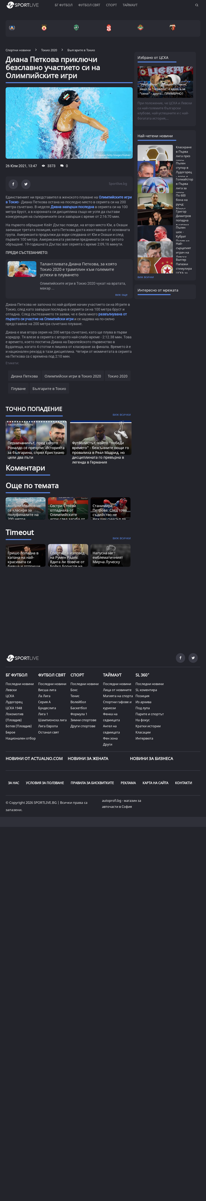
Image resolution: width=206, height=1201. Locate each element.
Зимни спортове (83, 720)
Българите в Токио (49, 388)
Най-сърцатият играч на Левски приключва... (185, 252)
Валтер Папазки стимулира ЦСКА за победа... (184, 268)
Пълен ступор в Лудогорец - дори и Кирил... (184, 172)
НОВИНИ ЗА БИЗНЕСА (151, 758)
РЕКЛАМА (128, 783)
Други (107, 744)
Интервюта (144, 738)
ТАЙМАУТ (112, 675)
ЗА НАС (13, 783)
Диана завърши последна (72, 207)
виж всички (146, 277)
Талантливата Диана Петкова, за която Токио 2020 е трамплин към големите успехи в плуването (78, 269)
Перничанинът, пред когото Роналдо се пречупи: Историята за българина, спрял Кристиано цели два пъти (36, 450)
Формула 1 (78, 714)
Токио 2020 (117, 376)
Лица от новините (117, 690)
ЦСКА (10, 696)
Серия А (44, 702)
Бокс (74, 690)
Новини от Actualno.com (34, 758)
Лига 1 (43, 714)
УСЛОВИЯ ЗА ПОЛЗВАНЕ (45, 783)
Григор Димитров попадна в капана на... (183, 220)
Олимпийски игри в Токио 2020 (73, 376)
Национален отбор (21, 738)
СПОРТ (77, 675)
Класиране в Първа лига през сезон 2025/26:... (184, 156)
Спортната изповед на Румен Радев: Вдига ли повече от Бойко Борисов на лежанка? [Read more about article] (67, 561)
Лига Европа (48, 726)
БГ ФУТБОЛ (63, 5)
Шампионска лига (52, 720)
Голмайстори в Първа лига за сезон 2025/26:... (185, 188)
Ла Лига (44, 696)
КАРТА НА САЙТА (155, 783)
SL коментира (146, 690)
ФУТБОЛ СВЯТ (51, 675)
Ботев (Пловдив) (19, 726)
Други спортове (82, 726)
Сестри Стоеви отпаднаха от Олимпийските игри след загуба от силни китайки (67, 514)
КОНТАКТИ (183, 783)
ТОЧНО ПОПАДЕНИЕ (34, 409)
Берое (10, 732)
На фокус (143, 720)
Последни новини (20, 684)
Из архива (143, 702)
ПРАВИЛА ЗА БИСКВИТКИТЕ (92, 783)
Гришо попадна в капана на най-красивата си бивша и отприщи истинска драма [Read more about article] (24, 561)
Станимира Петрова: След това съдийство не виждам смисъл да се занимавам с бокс (110, 516)
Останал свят (48, 732)
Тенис (75, 696)
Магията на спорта (118, 696)
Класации (143, 732)
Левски (11, 690)
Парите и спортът (150, 714)
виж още (121, 295)
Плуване (18, 388)
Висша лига (47, 690)
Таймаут (130, 5)
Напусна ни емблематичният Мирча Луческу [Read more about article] (108, 557)
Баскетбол (78, 708)
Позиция (142, 696)
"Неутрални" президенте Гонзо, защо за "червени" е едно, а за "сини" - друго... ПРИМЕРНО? (163, 88)
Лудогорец (14, 702)
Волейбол (78, 702)
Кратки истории (148, 726)
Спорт (111, 5)
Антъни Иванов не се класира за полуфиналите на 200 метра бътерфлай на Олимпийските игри (24, 519)
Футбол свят (89, 5)
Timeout (20, 532)
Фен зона (110, 738)
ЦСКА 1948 (14, 708)
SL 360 (143, 674)
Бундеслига (47, 708)
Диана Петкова (24, 376)
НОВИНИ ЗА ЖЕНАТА (88, 758)
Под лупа (143, 708)
